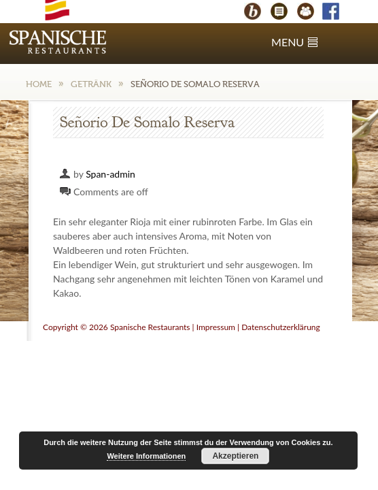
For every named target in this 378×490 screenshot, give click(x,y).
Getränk (91, 84)
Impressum (215, 327)
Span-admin (110, 174)
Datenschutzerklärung (280, 327)
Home (39, 84)
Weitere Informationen (146, 456)
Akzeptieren (235, 456)
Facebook (337, 13)
